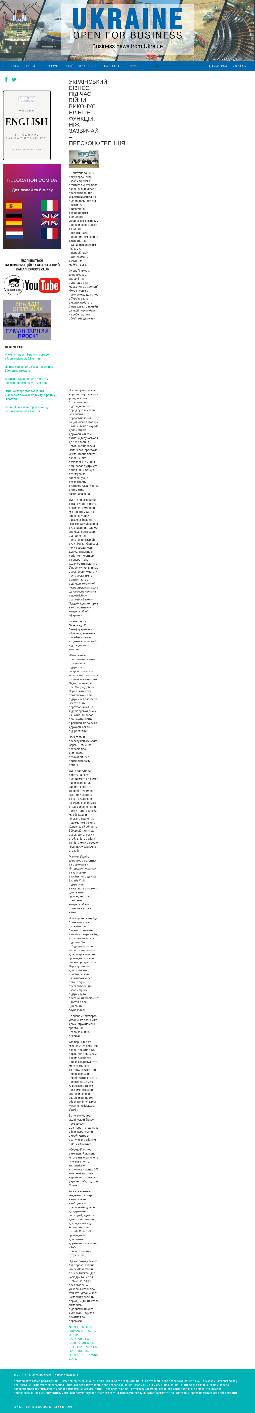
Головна (12, 66)
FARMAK (74, 1330)
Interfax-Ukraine (61, 1407)
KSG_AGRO (88, 1330)
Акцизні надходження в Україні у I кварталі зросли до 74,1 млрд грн (27, 380)
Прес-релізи (87, 66)
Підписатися (217, 66)
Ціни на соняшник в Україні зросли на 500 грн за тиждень (29, 368)
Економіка (52, 66)
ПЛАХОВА (91, 1354)
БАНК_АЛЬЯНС (79, 1338)
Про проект (110, 66)
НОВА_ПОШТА (78, 1350)
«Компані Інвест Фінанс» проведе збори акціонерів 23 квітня (27, 356)
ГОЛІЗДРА (87, 1342)
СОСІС (73, 1358)
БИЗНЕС (74, 1342)
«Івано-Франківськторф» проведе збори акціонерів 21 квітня (27, 409)
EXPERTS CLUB (81, 1326)
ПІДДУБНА (76, 1354)
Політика (31, 66)
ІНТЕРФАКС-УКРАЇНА (83, 1346)
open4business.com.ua (30, 1407)
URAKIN (73, 1334)
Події (69, 66)
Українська (242, 66)
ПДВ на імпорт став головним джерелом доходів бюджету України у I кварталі (30, 395)
